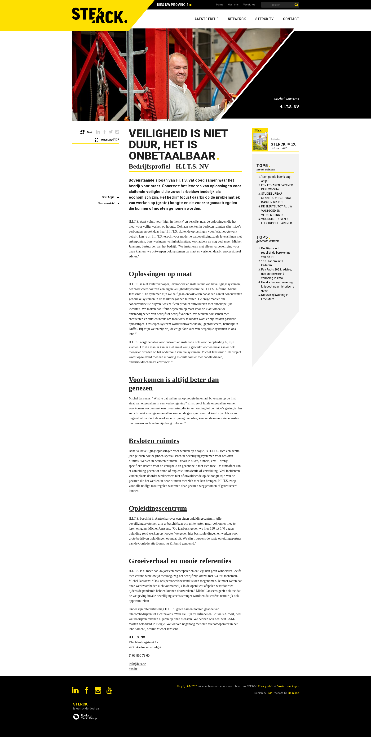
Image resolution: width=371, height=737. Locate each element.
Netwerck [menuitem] (237, 19)
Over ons (233, 4)
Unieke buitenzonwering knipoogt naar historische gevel (277, 287)
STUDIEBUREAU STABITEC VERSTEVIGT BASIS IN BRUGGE (276, 198)
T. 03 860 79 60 (139, 655)
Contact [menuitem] (291, 19)
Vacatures (249, 4)
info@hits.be (137, 664)
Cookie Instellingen (288, 686)
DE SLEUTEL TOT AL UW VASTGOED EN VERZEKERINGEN (276, 211)
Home (219, 4)
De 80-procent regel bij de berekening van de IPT (276, 253)
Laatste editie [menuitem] (205, 19)
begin (111, 197)
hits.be (133, 669)
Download (107, 140)
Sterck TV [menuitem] (264, 19)
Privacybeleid (266, 686)
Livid (269, 693)
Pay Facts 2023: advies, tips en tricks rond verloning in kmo (276, 274)
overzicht (109, 203)
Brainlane (293, 693)
